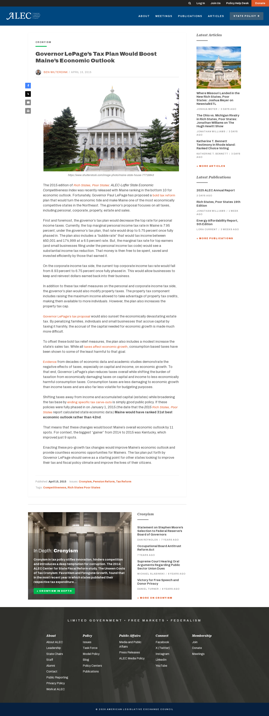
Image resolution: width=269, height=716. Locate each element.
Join (194, 642)
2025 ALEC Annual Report (216, 190)
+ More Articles (211, 166)
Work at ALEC (55, 689)
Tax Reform (123, 481)
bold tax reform (164, 195)
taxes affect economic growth (107, 346)
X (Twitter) (163, 647)
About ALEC (54, 642)
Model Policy (91, 653)
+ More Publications (215, 238)
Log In (201, 3)
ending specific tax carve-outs (90, 402)
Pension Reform (104, 481)
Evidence (50, 362)
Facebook (162, 642)
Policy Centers (92, 665)
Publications (190, 16)
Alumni (50, 665)
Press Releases (129, 652)
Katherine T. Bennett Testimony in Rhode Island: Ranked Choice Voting (216, 145)
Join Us (216, 3)
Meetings (163, 16)
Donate (260, 3)
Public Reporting (57, 677)
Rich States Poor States (84, 487)
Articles (216, 16)
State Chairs (54, 653)
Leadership (53, 647)
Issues (87, 642)
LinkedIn (161, 659)
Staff (49, 659)
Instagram (162, 653)
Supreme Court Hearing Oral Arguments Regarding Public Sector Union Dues (158, 565)
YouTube (161, 665)
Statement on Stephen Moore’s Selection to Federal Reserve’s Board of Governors (160, 531)
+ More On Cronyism (154, 598)
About (144, 16)
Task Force (90, 647)
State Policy (247, 16)
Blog (86, 659)
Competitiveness (54, 487)
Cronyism (85, 481)
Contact (51, 671)
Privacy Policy (55, 683)
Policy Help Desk (237, 3)
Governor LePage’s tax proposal (68, 316)
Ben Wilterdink (56, 72)
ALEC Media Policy (132, 658)
